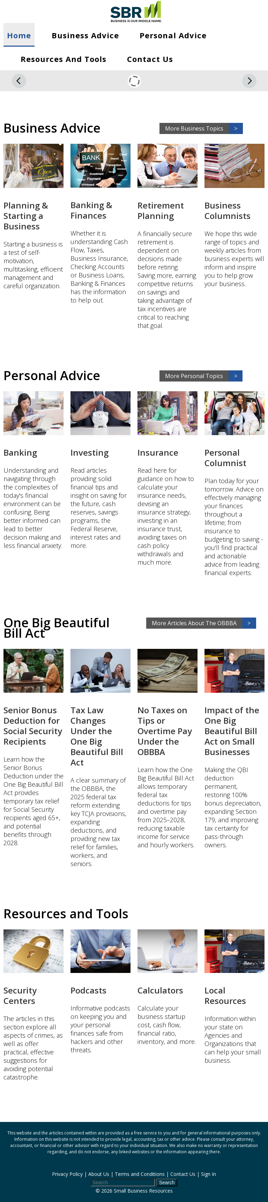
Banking (20, 452)
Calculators (160, 990)
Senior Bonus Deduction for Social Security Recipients (32, 725)
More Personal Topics (204, 376)
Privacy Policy (67, 1174)
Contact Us (150, 59)
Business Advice (85, 35)
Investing (89, 452)
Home (19, 35)
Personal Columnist (225, 458)
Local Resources (225, 995)
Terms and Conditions (140, 1174)
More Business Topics (204, 128)
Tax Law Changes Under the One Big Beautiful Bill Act (96, 736)
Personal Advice (173, 35)
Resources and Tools (63, 59)
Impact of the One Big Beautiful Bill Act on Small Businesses (231, 730)
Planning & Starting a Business (25, 215)
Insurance (157, 452)
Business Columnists (227, 210)
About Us (98, 1174)
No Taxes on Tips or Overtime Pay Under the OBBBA (164, 730)
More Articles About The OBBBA (204, 623)
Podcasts (88, 990)
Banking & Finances (91, 210)
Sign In (208, 1174)
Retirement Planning (160, 210)
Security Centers (20, 995)
